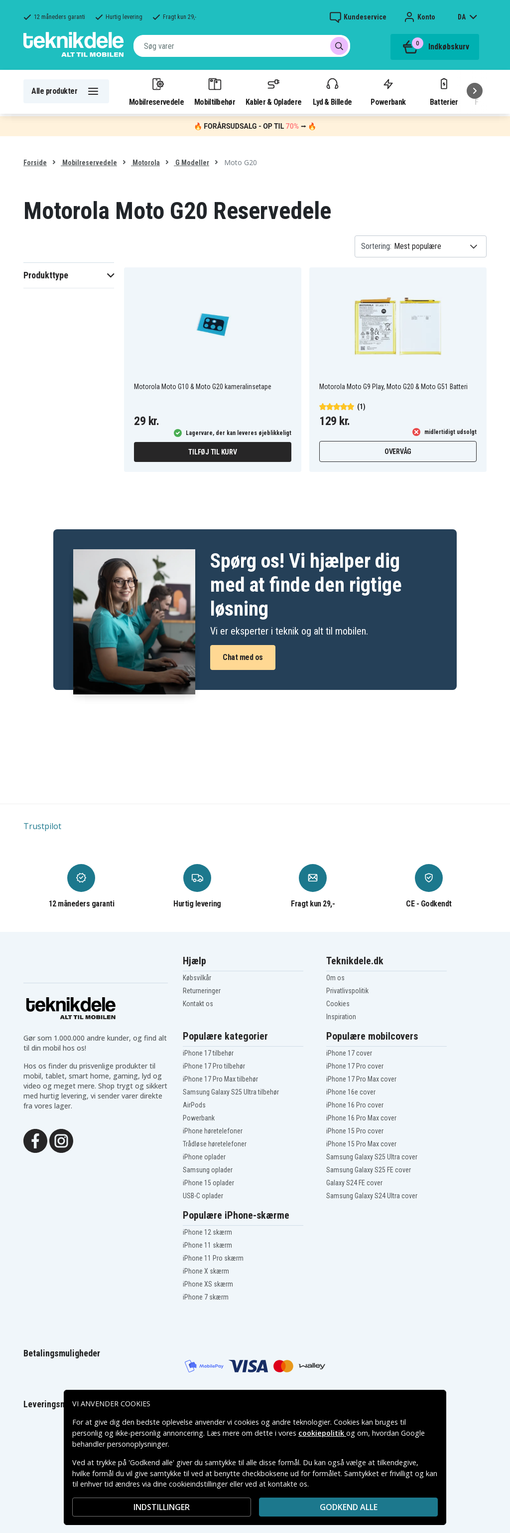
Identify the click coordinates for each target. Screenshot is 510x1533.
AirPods (194, 1105)
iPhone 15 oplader (208, 1183)
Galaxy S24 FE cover (354, 1183)
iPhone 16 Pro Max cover (361, 1118)
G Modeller (191, 163)
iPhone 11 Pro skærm (213, 1258)
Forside (35, 163)
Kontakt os (198, 1004)
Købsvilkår (197, 978)
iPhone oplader (204, 1157)
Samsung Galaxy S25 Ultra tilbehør (231, 1092)
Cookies (338, 1004)
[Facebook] (35, 1139)
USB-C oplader (203, 1196)
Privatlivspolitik (347, 991)
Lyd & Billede (332, 91)
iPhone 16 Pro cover (354, 1105)
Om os (335, 978)
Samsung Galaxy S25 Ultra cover (371, 1157)
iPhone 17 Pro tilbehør (214, 1066)
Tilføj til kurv (212, 452)
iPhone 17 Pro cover (354, 1066)
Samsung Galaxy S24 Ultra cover (371, 1196)
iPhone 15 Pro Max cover (361, 1144)
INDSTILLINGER (161, 1507)
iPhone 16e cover (351, 1092)
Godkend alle (349, 1507)
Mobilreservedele (156, 91)
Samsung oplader (208, 1170)
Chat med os (243, 657)
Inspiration (341, 1017)
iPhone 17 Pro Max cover (361, 1079)
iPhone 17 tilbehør (208, 1053)
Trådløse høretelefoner (215, 1144)
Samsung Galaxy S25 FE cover (368, 1170)
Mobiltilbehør (214, 91)
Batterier (444, 91)
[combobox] (241, 46)
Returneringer (202, 991)
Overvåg (397, 451)
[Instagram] (61, 1139)
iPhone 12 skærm (207, 1232)
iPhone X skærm (206, 1271)
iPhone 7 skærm (206, 1297)
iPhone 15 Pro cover (354, 1131)
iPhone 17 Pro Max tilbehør (220, 1079)
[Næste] (475, 91)
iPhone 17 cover (349, 1053)
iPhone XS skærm (208, 1284)
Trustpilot (42, 826)
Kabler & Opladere (273, 91)
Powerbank (388, 91)
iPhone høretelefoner (213, 1131)
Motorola (145, 163)
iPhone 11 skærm (207, 1245)
